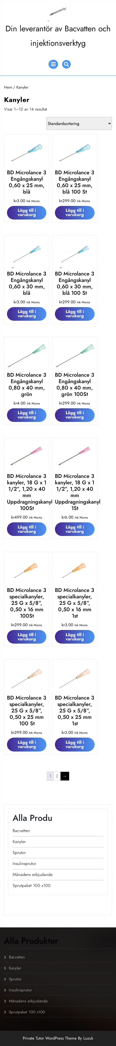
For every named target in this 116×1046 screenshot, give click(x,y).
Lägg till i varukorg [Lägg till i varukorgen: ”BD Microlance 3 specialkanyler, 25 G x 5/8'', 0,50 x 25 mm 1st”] (75, 744)
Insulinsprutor (24, 863)
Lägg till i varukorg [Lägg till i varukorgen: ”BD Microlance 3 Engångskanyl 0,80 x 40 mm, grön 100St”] (75, 415)
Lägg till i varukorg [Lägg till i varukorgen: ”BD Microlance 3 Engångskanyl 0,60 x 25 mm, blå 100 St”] (75, 212)
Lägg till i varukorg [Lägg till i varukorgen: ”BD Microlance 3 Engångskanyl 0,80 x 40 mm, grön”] (27, 415)
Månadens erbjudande (33, 874)
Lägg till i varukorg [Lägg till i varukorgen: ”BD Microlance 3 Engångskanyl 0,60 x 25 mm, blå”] (27, 212)
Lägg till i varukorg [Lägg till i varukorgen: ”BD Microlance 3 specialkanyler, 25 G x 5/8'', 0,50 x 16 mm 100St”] (27, 637)
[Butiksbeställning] (79, 123)
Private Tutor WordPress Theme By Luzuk (58, 1038)
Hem (8, 87)
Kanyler (19, 842)
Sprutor (19, 852)
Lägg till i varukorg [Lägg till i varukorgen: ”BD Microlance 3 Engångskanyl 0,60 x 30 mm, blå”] (27, 313)
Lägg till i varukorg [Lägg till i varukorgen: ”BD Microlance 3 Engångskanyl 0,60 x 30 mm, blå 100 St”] (75, 313)
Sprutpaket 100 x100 (32, 885)
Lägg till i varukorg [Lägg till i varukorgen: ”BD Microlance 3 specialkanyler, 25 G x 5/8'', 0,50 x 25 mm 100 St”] (27, 744)
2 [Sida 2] (57, 776)
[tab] (53, 64)
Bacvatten (21, 831)
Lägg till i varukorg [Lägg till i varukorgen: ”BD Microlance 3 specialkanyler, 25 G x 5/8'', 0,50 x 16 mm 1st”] (75, 637)
